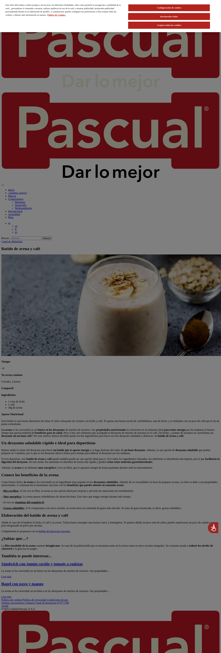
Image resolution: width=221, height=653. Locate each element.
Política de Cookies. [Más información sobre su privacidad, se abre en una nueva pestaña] (56, 15)
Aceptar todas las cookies (169, 25)
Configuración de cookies (169, 7)
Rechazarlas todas (169, 16)
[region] (110, 16)
